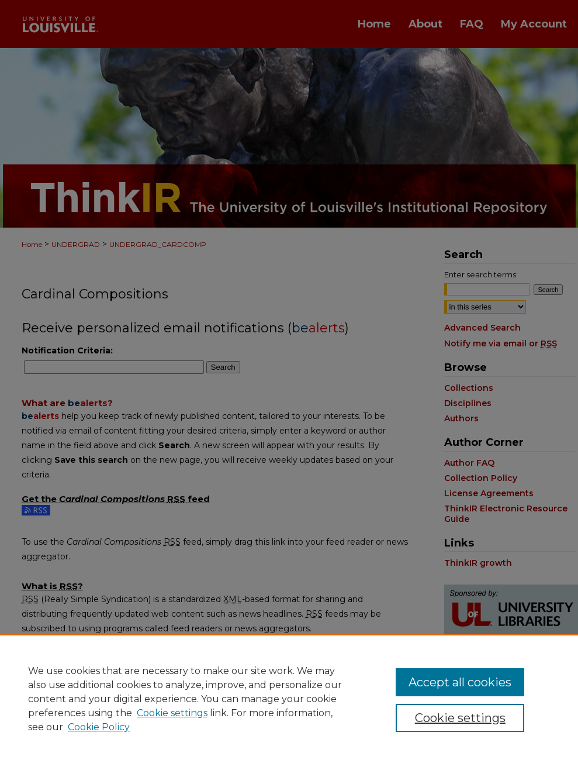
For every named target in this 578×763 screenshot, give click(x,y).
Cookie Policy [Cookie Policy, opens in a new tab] (99, 727)
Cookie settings (172, 713)
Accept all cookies (460, 682)
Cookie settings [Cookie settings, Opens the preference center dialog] (460, 718)
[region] (289, 698)
